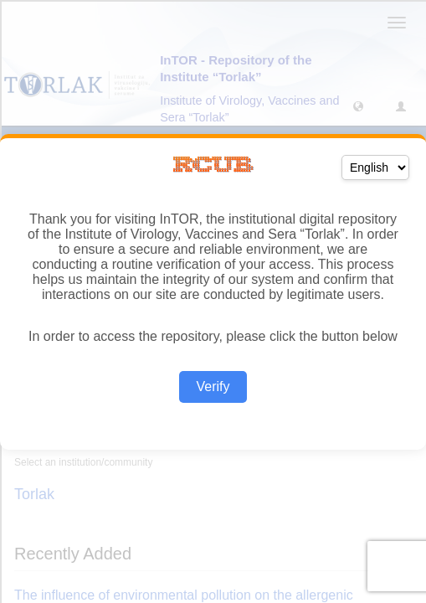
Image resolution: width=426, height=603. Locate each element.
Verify (212, 386)
